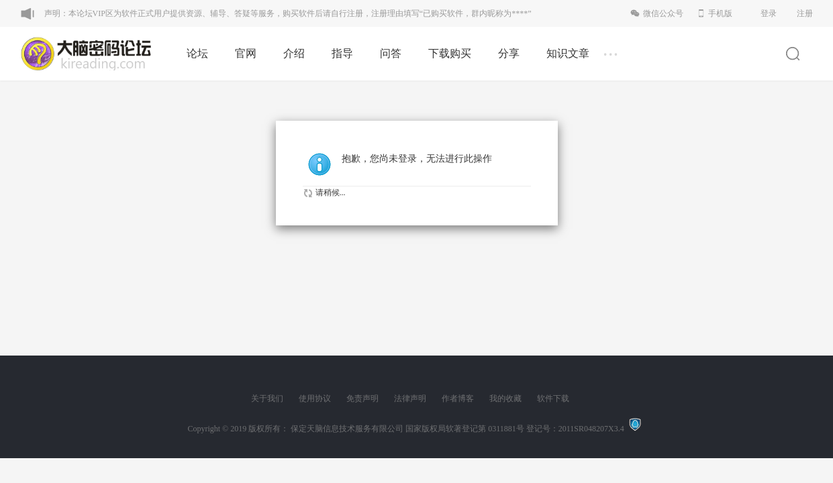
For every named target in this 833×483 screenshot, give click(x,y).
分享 (509, 53)
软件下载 (553, 398)
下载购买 (449, 53)
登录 (769, 13)
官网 (245, 53)
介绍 (294, 53)
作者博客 (458, 398)
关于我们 (267, 398)
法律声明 (410, 398)
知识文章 (567, 53)
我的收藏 (505, 398)
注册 (805, 13)
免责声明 (362, 398)
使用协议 (315, 398)
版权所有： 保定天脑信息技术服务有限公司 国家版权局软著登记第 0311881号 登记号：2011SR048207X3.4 (438, 428)
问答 (390, 53)
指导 (342, 53)
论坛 (197, 53)
